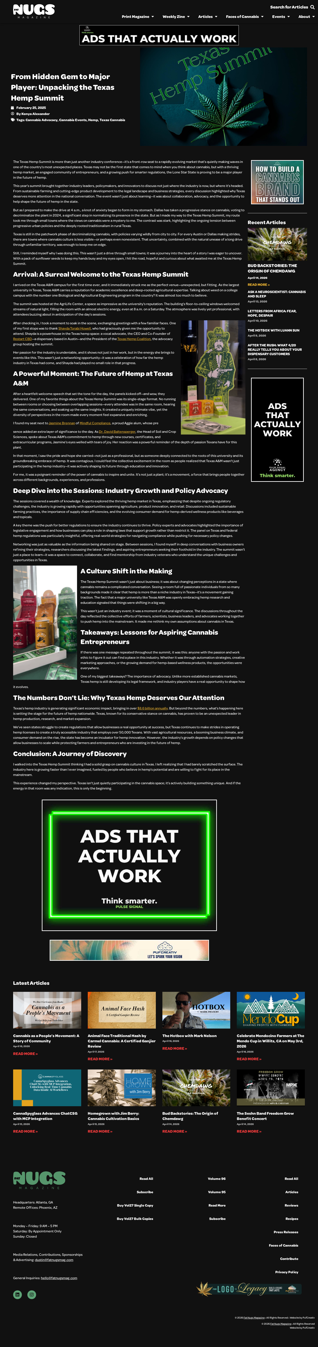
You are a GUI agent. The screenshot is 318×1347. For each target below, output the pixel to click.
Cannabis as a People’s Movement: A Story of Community (46, 1038)
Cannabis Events (73, 119)
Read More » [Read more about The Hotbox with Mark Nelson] (174, 1048)
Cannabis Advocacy (42, 119)
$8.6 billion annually (152, 708)
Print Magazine (138, 16)
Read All (146, 1178)
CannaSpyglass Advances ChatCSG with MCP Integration (45, 1116)
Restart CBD (22, 338)
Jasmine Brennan (62, 423)
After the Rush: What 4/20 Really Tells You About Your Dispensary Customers (275, 349)
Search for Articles (289, 7)
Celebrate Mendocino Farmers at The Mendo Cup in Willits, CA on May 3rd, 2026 (270, 1041)
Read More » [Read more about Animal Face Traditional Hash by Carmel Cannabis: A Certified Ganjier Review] (100, 1058)
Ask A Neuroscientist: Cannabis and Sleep (277, 293)
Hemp (93, 119)
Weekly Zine (176, 16)
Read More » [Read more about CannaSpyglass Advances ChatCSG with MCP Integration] (25, 1131)
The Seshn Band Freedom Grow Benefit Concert (265, 1116)
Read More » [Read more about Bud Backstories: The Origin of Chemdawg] (259, 284)
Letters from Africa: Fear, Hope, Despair (272, 313)
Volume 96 (217, 1178)
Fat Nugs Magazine (254, 1317)
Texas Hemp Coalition (134, 338)
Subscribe (145, 1192)
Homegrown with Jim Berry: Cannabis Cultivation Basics (113, 1116)
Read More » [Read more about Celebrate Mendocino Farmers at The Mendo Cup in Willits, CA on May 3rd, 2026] (249, 1058)
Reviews (291, 1205)
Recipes (292, 1218)
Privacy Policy (286, 1272)
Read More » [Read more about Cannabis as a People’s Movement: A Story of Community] (25, 1053)
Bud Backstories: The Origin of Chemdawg (272, 268)
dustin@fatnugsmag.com (54, 1259)
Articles (207, 16)
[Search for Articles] (312, 7)
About (307, 16)
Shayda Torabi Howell (74, 328)
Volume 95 (217, 1192)
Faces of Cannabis (245, 16)
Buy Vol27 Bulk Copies (135, 1218)
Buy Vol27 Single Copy (135, 1205)
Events (281, 16)
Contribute (289, 1258)
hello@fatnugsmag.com (59, 1277)
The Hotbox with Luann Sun (273, 330)
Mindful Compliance (95, 423)
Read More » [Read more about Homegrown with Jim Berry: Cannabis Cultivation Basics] (100, 1131)
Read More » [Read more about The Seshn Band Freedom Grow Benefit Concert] (249, 1131)
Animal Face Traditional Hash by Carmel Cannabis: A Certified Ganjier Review (122, 1041)
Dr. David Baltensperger (117, 431)
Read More (217, 1205)
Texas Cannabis (112, 119)
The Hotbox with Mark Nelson (189, 1035)
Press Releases (286, 1232)
